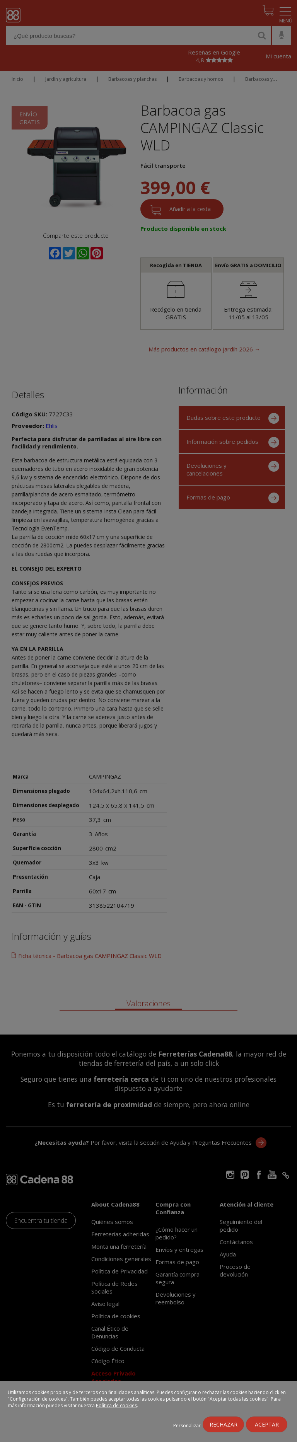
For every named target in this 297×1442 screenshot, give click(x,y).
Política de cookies (116, 1405)
